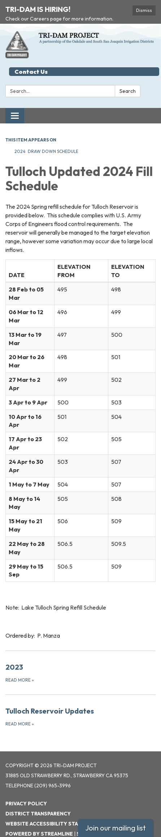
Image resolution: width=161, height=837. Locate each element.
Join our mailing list (115, 827)
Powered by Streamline (39, 818)
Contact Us (31, 56)
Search (127, 75)
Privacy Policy (26, 788)
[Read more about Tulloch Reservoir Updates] (80, 701)
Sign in (86, 818)
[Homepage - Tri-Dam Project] (80, 29)
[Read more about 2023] (80, 657)
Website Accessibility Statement (52, 808)
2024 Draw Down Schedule (46, 136)
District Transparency (38, 798)
